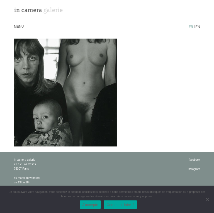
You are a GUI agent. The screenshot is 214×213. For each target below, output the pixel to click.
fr (191, 27)
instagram (194, 169)
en (197, 27)
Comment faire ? (120, 205)
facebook (194, 159)
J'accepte (90, 205)
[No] (207, 199)
